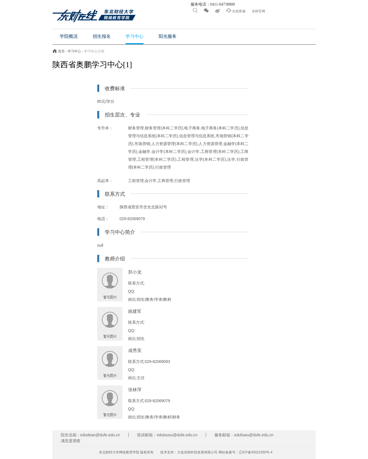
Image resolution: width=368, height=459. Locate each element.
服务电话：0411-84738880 (212, 4)
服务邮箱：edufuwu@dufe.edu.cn (243, 435)
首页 (61, 51)
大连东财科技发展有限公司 (197, 452)
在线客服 (236, 10)
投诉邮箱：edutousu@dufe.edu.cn (167, 435)
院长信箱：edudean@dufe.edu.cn (90, 435)
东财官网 (258, 11)
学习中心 (74, 51)
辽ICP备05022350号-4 (255, 452)
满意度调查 (70, 441)
